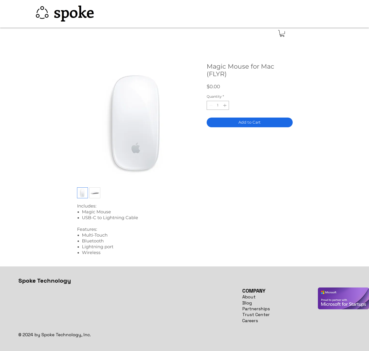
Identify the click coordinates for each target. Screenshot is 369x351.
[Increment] (225, 105)
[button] (282, 33)
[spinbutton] (217, 105)
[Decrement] (210, 105)
